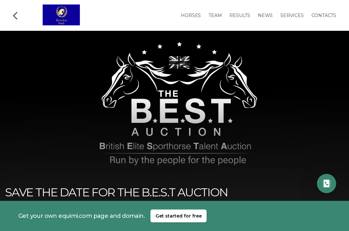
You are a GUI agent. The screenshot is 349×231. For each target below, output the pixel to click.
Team (215, 15)
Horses (191, 15)
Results (239, 15)
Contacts (323, 15)
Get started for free (179, 216)
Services (291, 15)
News (265, 15)
